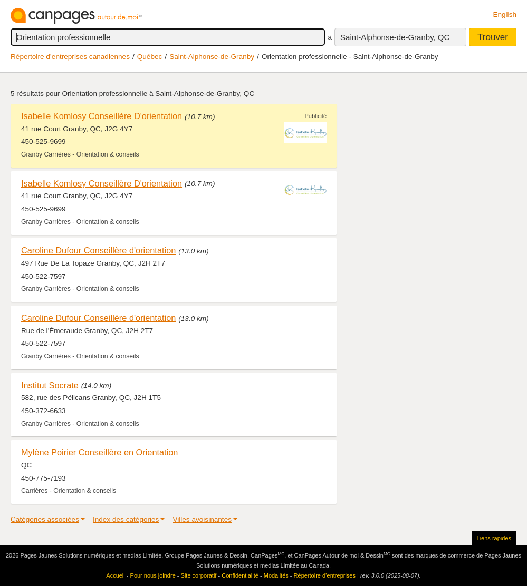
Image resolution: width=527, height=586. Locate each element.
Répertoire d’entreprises (325, 575)
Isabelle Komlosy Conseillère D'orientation (101, 116)
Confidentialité (240, 575)
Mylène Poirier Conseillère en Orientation (99, 452)
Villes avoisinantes (202, 519)
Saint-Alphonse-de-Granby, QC (394, 37)
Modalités (276, 575)
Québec (149, 57)
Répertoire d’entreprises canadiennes (70, 57)
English (504, 14)
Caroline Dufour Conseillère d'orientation (98, 250)
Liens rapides (494, 538)
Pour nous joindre (153, 575)
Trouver (492, 37)
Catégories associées (45, 519)
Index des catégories (126, 519)
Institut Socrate (50, 385)
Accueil (115, 575)
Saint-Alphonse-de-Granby (211, 57)
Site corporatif (199, 575)
